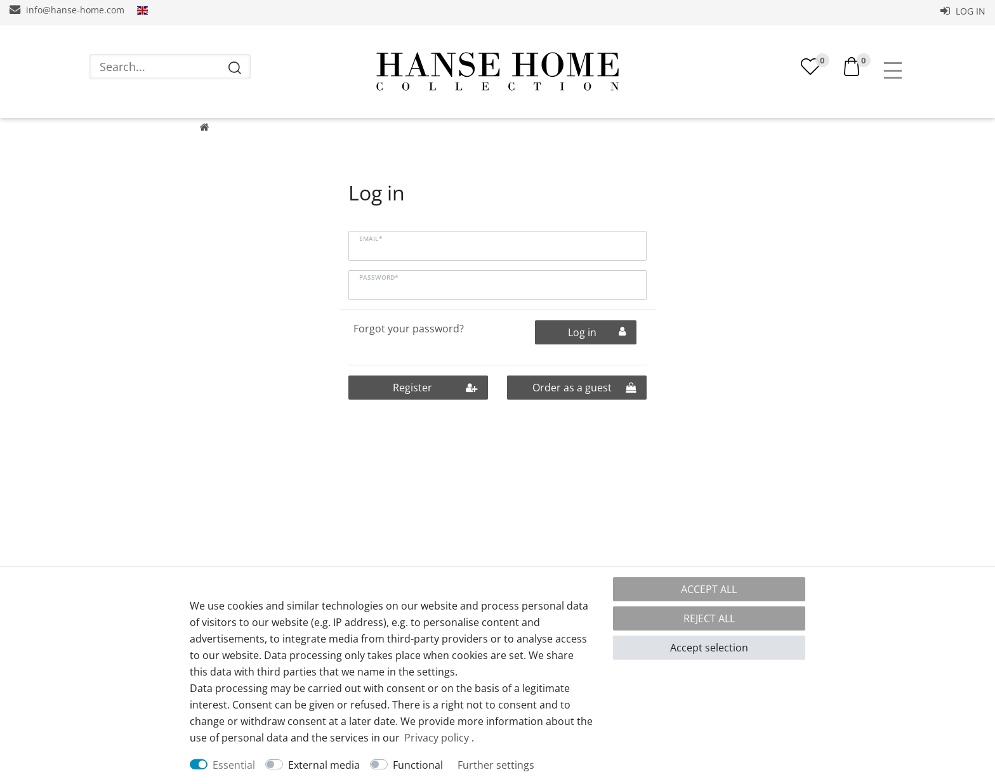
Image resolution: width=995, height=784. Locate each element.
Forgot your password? (408, 344)
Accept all (709, 589)
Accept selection (709, 648)
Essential (234, 765)
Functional (418, 765)
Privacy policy (436, 738)
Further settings (496, 765)
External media (324, 765)
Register (435, 403)
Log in (962, 11)
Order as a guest (584, 403)
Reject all (709, 618)
